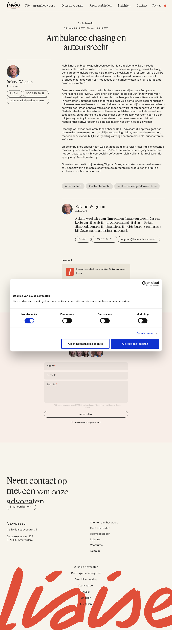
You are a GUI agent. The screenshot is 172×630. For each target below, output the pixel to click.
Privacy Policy (100, 405)
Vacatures (96, 545)
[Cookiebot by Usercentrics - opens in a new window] (144, 283)
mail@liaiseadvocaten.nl (22, 529)
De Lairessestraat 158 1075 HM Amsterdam (20, 538)
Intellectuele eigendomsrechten (137, 186)
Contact (95, 550)
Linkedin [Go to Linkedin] (86, 598)
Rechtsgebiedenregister (86, 573)
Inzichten (95, 539)
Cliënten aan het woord (104, 522)
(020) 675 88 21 (16, 523)
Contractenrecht (99, 186)
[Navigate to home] (13, 6)
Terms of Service (115, 405)
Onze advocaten (100, 528)
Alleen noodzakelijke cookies (85, 343)
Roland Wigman (20, 82)
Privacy (86, 591)
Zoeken (86, 604)
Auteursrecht (73, 186)
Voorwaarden (86, 585)
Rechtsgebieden (100, 534)
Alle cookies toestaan (135, 343)
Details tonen (145, 333)
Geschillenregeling (86, 579)
